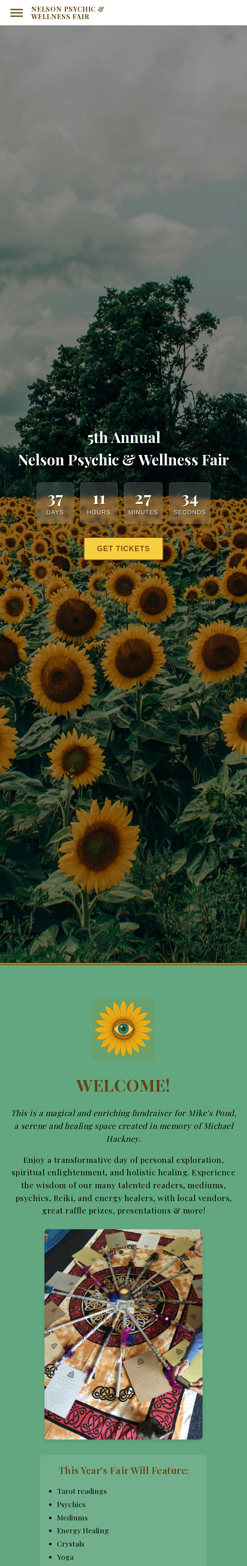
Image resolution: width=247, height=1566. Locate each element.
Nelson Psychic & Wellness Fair (68, 13)
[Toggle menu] (16, 13)
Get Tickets (123, 549)
